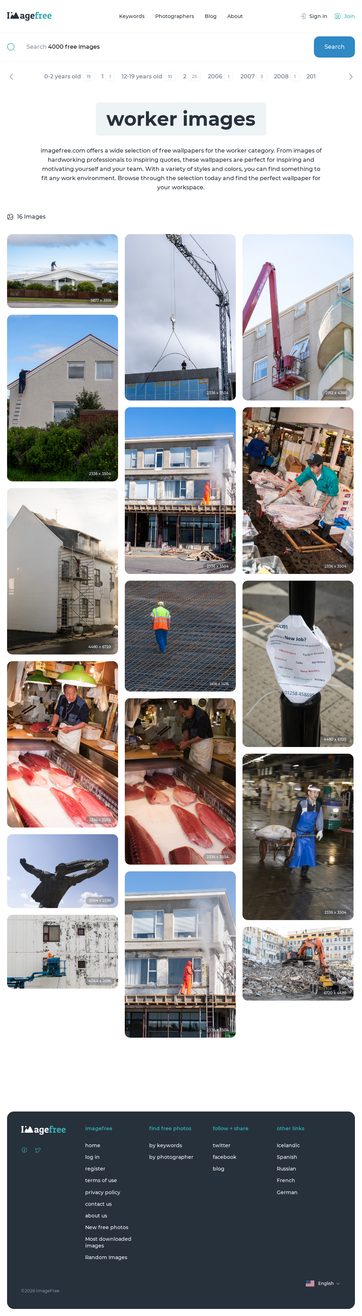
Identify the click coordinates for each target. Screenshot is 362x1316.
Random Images (106, 1257)
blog (218, 1169)
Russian (286, 1169)
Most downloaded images (108, 1242)
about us (96, 1216)
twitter (221, 1145)
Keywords (132, 16)
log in (92, 1157)
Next (350, 76)
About (235, 16)
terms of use (101, 1180)
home (92, 1145)
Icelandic (288, 1145)
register (95, 1169)
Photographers (174, 16)
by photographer (171, 1157)
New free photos (106, 1227)
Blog (211, 16)
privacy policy (102, 1192)
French (286, 1180)
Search (335, 46)
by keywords (165, 1145)
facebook (225, 1157)
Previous (11, 76)
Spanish (287, 1157)
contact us (98, 1204)
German (287, 1192)
